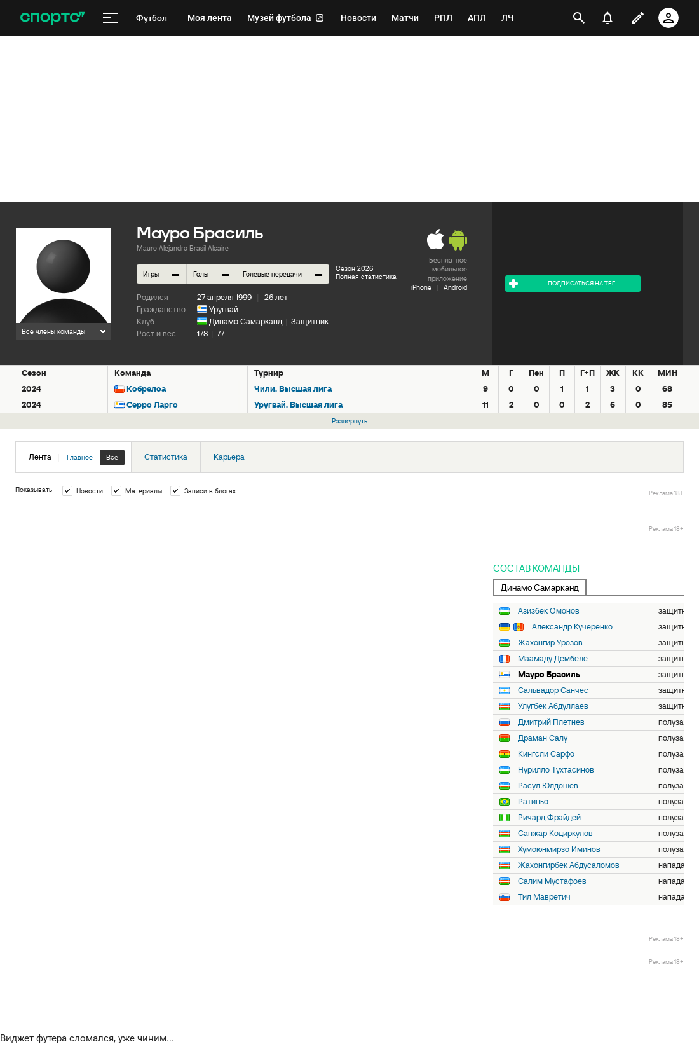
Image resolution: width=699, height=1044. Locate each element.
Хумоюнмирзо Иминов (559, 849)
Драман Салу (542, 738)
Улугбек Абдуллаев (553, 706)
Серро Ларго (152, 404)
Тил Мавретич (544, 897)
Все (112, 457)
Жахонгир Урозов (550, 643)
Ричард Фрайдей (549, 818)
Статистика (165, 456)
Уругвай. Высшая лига (298, 404)
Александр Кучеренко (572, 627)
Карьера (229, 456)
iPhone (421, 287)
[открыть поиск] (579, 18)
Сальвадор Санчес (553, 690)
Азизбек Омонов (549, 611)
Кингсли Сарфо (546, 754)
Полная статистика (366, 276)
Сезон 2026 (354, 268)
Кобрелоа (146, 388)
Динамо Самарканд (245, 321)
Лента (77, 457)
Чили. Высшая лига (293, 388)
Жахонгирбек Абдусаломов (569, 865)
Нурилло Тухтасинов (556, 770)
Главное (80, 457)
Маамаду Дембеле (553, 659)
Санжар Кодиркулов (555, 833)
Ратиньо (533, 802)
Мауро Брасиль (549, 675)
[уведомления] (607, 18)
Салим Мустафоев (552, 881)
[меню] (110, 18)
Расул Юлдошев (548, 786)
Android (455, 287)
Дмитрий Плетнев (551, 722)
